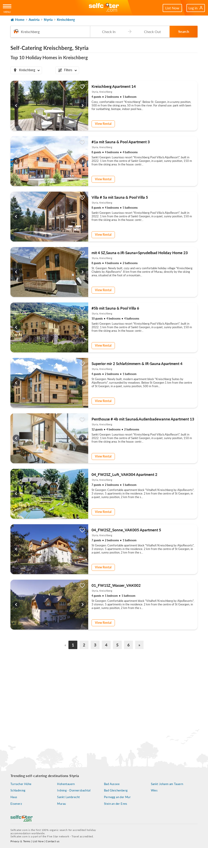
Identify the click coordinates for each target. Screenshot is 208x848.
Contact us (52, 841)
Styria (48, 20)
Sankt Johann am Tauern (167, 784)
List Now (172, 8)
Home (17, 20)
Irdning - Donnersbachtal (73, 790)
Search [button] (183, 31)
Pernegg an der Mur (117, 797)
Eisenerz (16, 803)
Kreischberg (66, 20)
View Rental (103, 124)
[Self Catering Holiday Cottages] (104, 8)
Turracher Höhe (21, 784)
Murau (61, 803)
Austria (34, 20)
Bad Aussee (112, 784)
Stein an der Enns (115, 803)
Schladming (18, 790)
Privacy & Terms (20, 841)
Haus (13, 797)
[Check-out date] (152, 31)
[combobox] (50, 31)
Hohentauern (66, 784)
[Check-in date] (108, 31)
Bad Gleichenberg (116, 790)
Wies (154, 790)
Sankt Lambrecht (68, 797)
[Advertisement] (104, 692)
